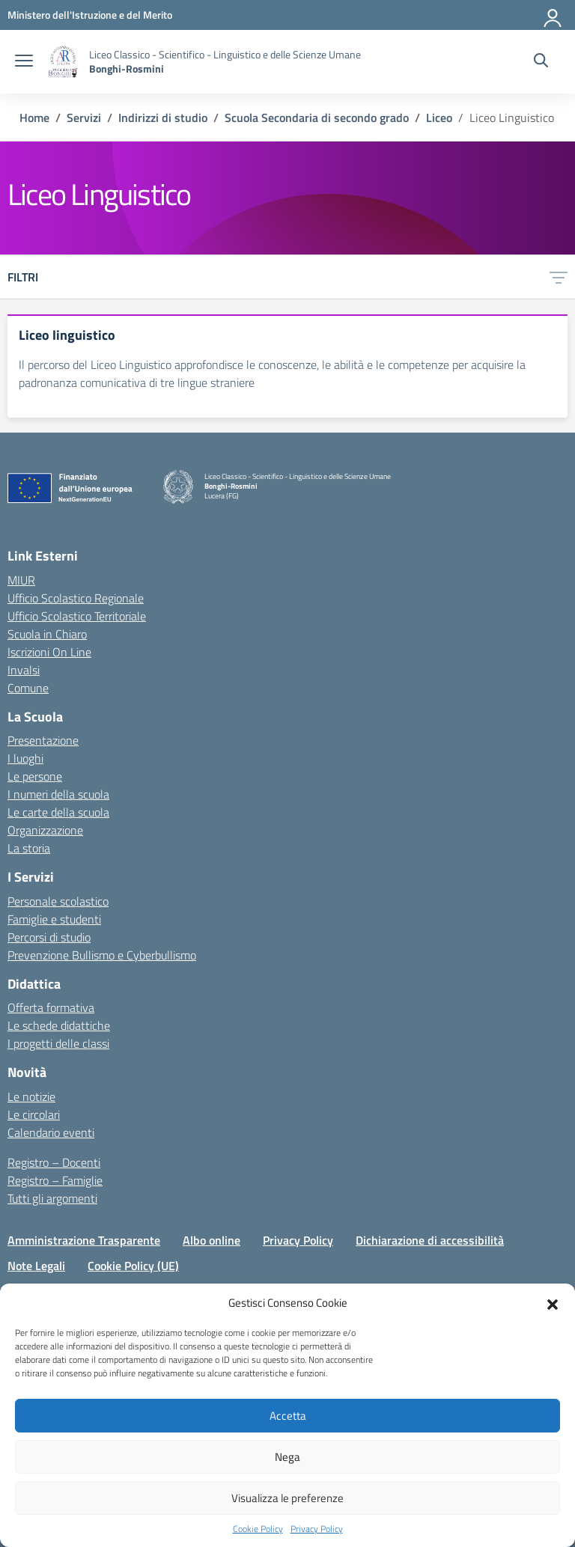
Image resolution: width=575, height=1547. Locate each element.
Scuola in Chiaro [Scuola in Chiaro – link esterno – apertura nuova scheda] (47, 634)
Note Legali (36, 1266)
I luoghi (25, 758)
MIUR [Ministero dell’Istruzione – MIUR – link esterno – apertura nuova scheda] (21, 580)
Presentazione (43, 740)
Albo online (211, 1240)
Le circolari (33, 1114)
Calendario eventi (50, 1132)
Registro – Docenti (53, 1162)
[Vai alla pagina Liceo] (439, 117)
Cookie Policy (258, 1529)
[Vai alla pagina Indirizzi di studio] (162, 117)
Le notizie (31, 1096)
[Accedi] (553, 15)
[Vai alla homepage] (63, 62)
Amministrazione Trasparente (83, 1240)
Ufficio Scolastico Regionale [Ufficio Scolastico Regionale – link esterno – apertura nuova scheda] (75, 598)
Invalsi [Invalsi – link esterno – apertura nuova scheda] (23, 670)
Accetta (288, 1415)
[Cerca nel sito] (541, 62)
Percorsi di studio (49, 937)
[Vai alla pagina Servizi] (84, 117)
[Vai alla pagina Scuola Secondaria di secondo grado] (317, 117)
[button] (552, 1303)
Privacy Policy (316, 1529)
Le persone (34, 776)
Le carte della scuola (58, 812)
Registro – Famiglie (55, 1180)
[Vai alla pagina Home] (34, 117)
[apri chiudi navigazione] (24, 62)
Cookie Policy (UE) (133, 1266)
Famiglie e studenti (54, 919)
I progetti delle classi (58, 1043)
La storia (28, 848)
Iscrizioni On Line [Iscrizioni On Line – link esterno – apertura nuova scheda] (49, 652)
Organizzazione (45, 830)
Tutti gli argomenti (52, 1198)
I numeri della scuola (58, 794)
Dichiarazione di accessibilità (430, 1240)
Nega (287, 1456)
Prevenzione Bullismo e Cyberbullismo (101, 955)
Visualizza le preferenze (287, 1498)
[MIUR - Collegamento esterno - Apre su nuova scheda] (89, 14)
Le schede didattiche (58, 1025)
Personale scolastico (58, 901)
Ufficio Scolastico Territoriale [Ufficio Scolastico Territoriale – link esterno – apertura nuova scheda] (76, 616)
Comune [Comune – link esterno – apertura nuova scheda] (28, 688)
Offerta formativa (50, 1007)
